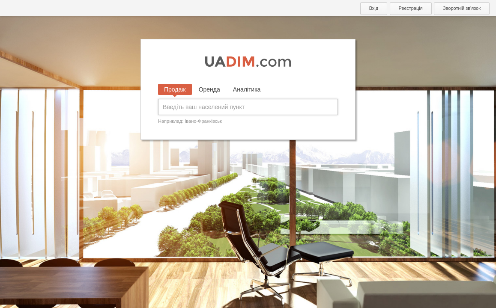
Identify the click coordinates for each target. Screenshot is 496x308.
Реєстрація (411, 8)
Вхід (374, 8)
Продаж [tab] (175, 89)
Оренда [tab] (209, 89)
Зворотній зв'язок (462, 8)
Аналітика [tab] (247, 89)
